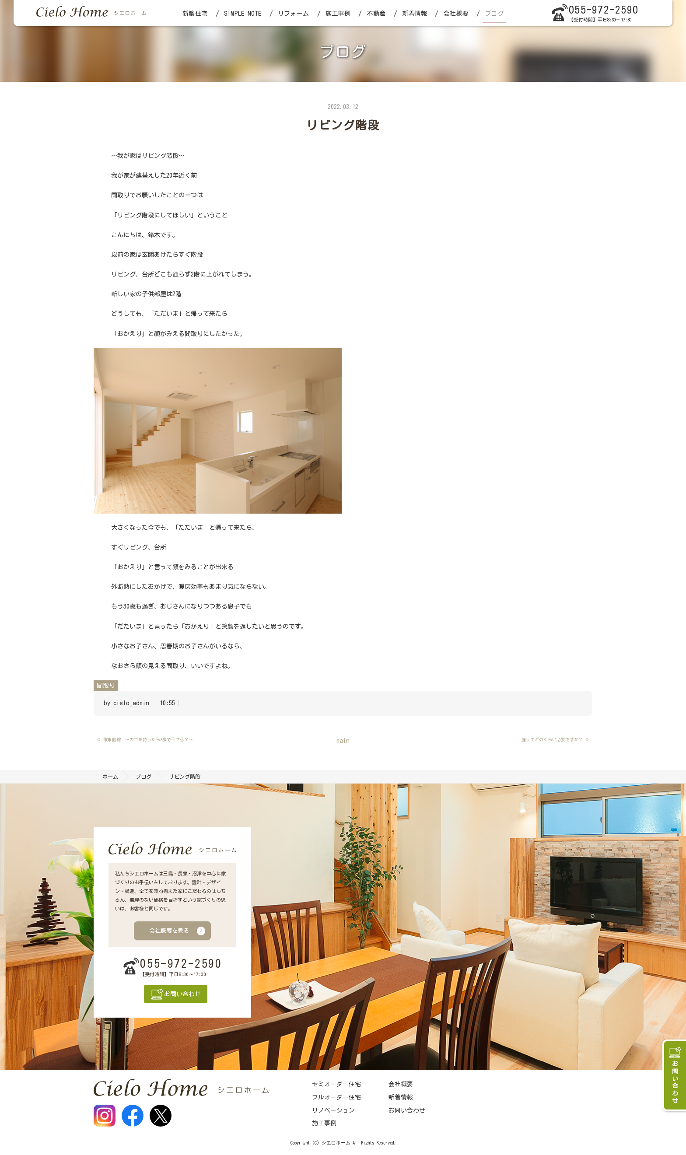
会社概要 (455, 13)
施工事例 (338, 13)
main (343, 741)
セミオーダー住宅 (336, 1084)
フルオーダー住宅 (336, 1097)
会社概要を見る (169, 931)
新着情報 (414, 13)
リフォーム (293, 13)
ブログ (494, 13)
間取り (106, 685)
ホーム (110, 776)
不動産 (376, 13)
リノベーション (333, 1110)
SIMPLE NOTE (242, 13)
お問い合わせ (406, 1110)
